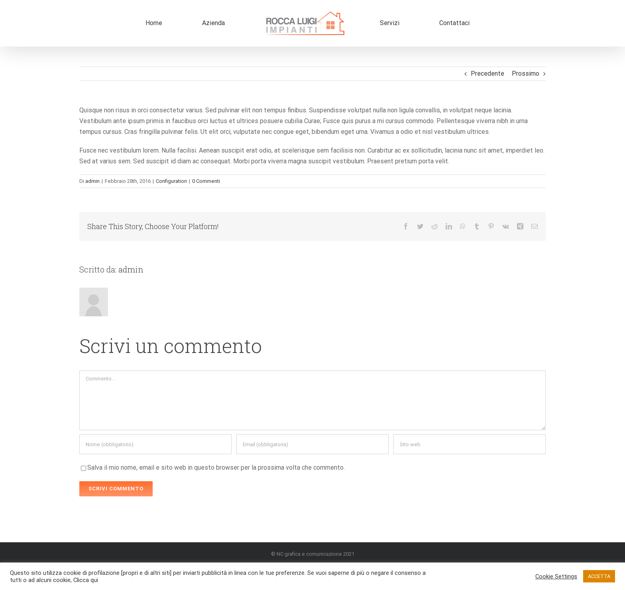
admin (92, 181)
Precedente (487, 73)
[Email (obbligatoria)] (312, 444)
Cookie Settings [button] (556, 576)
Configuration (171, 181)
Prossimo (525, 73)
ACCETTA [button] (599, 576)
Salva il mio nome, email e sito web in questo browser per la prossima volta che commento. (216, 467)
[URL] (469, 444)
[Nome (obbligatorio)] (155, 444)
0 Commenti (206, 181)
